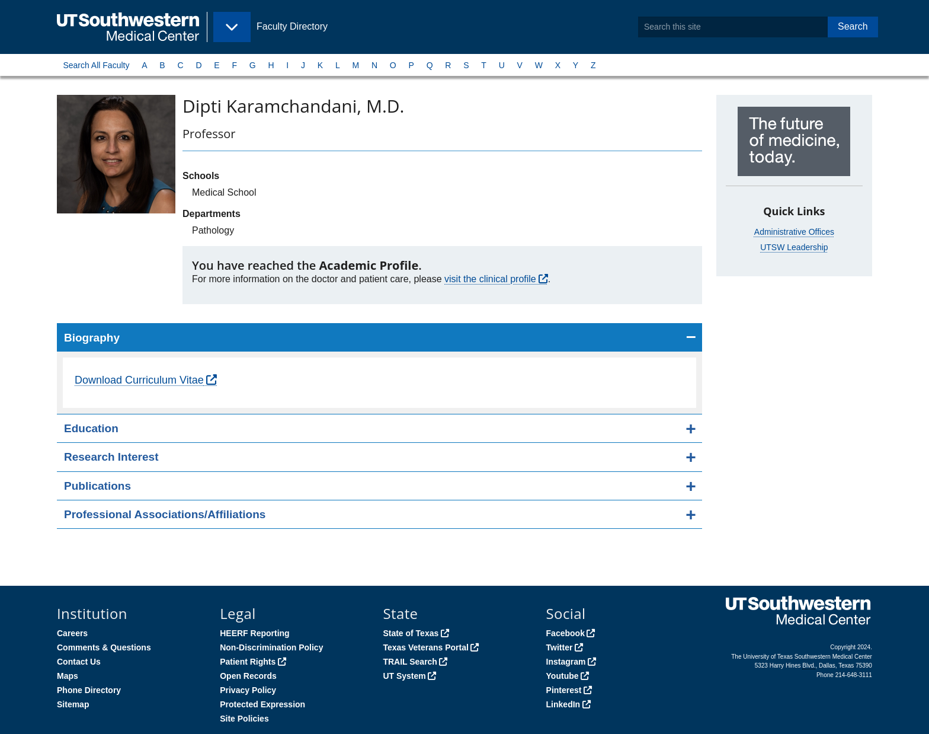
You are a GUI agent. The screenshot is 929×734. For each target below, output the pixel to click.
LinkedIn (563, 704)
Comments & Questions (104, 647)
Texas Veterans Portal (425, 647)
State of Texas (410, 633)
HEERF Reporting (254, 633)
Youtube (562, 676)
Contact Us (79, 661)
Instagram (566, 661)
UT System (404, 676)
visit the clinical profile (490, 279)
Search (853, 26)
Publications (97, 486)
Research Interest (111, 457)
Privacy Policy (248, 690)
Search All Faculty (96, 65)
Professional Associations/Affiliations (164, 514)
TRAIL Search (410, 661)
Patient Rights (248, 661)
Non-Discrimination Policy (271, 647)
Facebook (565, 633)
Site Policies (244, 718)
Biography (92, 337)
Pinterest (564, 690)
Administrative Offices (794, 232)
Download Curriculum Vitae (139, 380)
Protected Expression (262, 704)
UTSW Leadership (794, 247)
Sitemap (73, 704)
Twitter (559, 647)
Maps (67, 676)
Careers (72, 633)
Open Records (248, 676)
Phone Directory (89, 690)
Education (91, 428)
